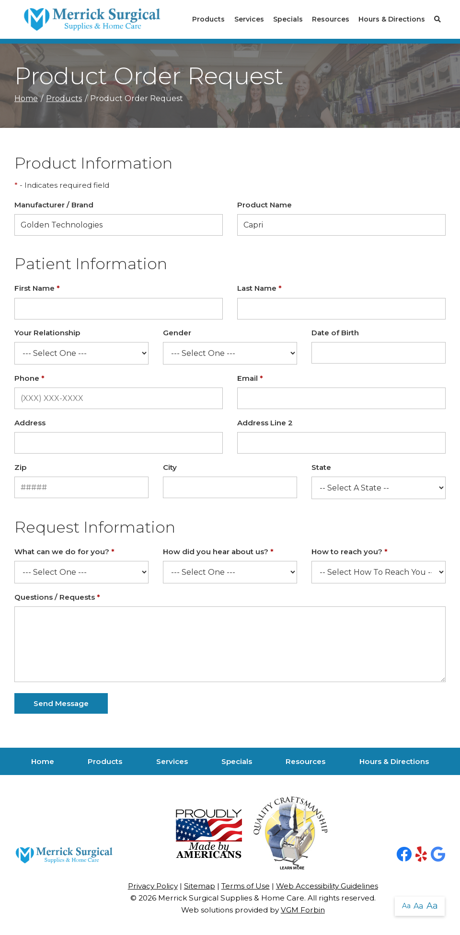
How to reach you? (349, 551)
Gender (177, 332)
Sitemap (199, 885)
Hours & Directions (391, 19)
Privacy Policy (153, 885)
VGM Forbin (303, 909)
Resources (330, 19)
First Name (37, 288)
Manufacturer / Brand (53, 204)
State (321, 467)
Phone (29, 378)
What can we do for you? (64, 551)
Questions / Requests (57, 597)
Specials (288, 19)
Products (208, 19)
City (170, 467)
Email (250, 378)
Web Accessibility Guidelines (327, 885)
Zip (20, 467)
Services (249, 19)
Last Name (259, 288)
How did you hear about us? (218, 551)
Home (26, 98)
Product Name (264, 204)
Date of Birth (335, 332)
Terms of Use (245, 885)
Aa (406, 905)
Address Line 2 (265, 422)
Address (30, 422)
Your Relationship (47, 332)
